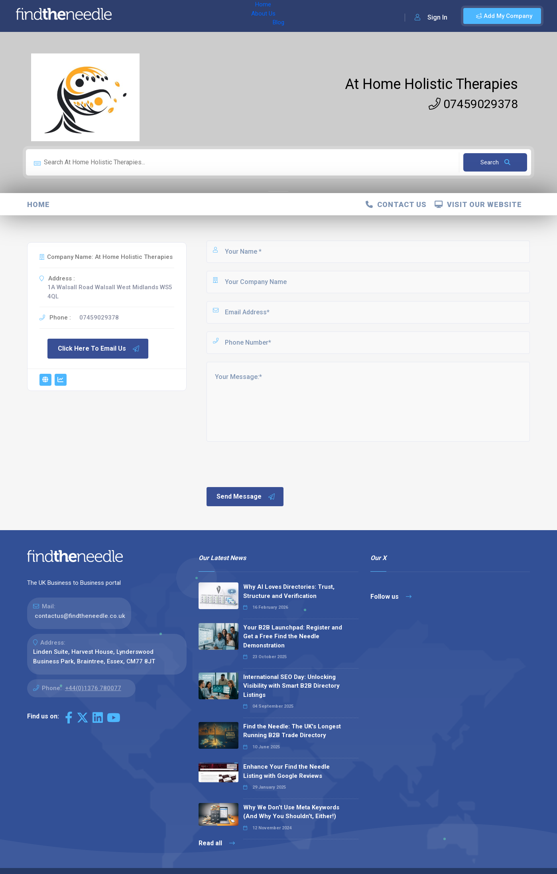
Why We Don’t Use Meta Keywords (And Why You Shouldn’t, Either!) (291, 812)
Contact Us (396, 204)
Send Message (246, 497)
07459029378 (473, 104)
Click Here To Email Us (99, 349)
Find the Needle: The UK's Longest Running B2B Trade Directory (292, 731)
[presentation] (266, 463)
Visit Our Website (478, 204)
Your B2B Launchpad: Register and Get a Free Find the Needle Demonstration (292, 636)
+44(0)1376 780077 (93, 688)
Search (495, 162)
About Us (171, 16)
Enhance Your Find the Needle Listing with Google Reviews (286, 771)
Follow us (390, 596)
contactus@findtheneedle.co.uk (80, 615)
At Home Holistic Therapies (431, 84)
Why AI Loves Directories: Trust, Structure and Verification (289, 591)
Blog (199, 16)
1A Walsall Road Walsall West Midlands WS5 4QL (109, 292)
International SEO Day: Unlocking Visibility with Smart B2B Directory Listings (291, 685)
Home (140, 16)
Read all (217, 843)
